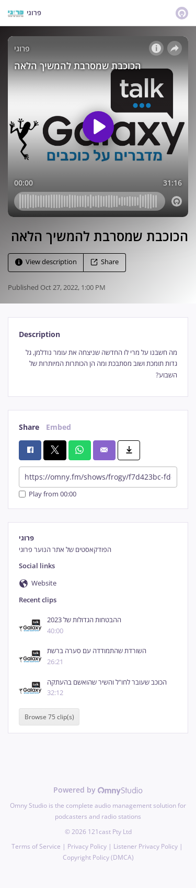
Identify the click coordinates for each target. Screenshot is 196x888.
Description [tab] (39, 334)
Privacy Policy (87, 846)
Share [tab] (29, 427)
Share (104, 261)
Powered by (98, 790)
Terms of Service (36, 846)
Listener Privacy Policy (145, 846)
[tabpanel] (98, 364)
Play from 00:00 (47, 494)
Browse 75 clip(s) (49, 716)
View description (46, 261)
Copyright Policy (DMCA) (98, 857)
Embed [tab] (58, 427)
